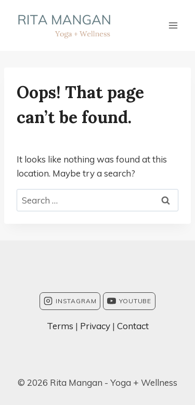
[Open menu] (173, 25)
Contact (133, 325)
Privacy (95, 325)
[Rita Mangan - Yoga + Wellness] (64, 25)
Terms (60, 325)
